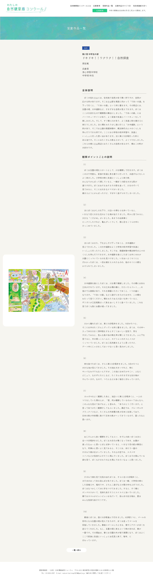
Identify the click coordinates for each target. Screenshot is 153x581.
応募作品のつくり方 (123, 6)
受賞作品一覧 (108, 6)
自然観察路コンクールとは (80, 6)
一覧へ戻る (76, 550)
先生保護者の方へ (140, 6)
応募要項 (96, 6)
